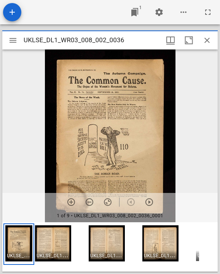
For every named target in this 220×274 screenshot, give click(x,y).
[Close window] (207, 40)
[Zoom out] (89, 202)
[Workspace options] (183, 12)
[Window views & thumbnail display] (170, 40)
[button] (18, 244)
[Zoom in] (71, 202)
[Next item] (149, 202)
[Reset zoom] (108, 202)
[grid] (110, 247)
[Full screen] (208, 12)
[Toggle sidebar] (13, 40)
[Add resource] (12, 12)
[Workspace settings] (159, 12)
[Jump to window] (135, 12)
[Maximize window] (189, 40)
